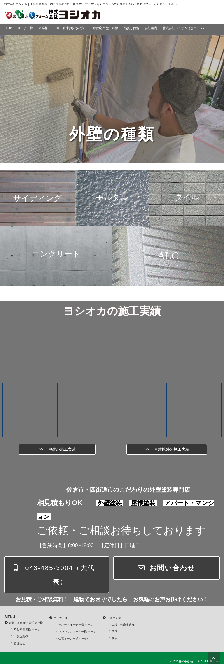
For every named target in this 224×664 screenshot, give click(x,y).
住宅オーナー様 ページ (73, 638)
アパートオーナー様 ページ (75, 624)
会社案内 (151, 28)
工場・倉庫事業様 (123, 624)
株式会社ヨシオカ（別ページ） (184, 28)
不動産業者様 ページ (27, 629)
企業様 (43, 28)
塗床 (114, 631)
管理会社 (19, 643)
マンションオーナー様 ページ (77, 631)
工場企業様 (114, 618)
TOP (9, 28)
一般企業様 (21, 636)
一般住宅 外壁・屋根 (104, 28)
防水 (114, 638)
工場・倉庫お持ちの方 (69, 28)
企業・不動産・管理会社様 (26, 622)
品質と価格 (131, 28)
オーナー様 (25, 28)
